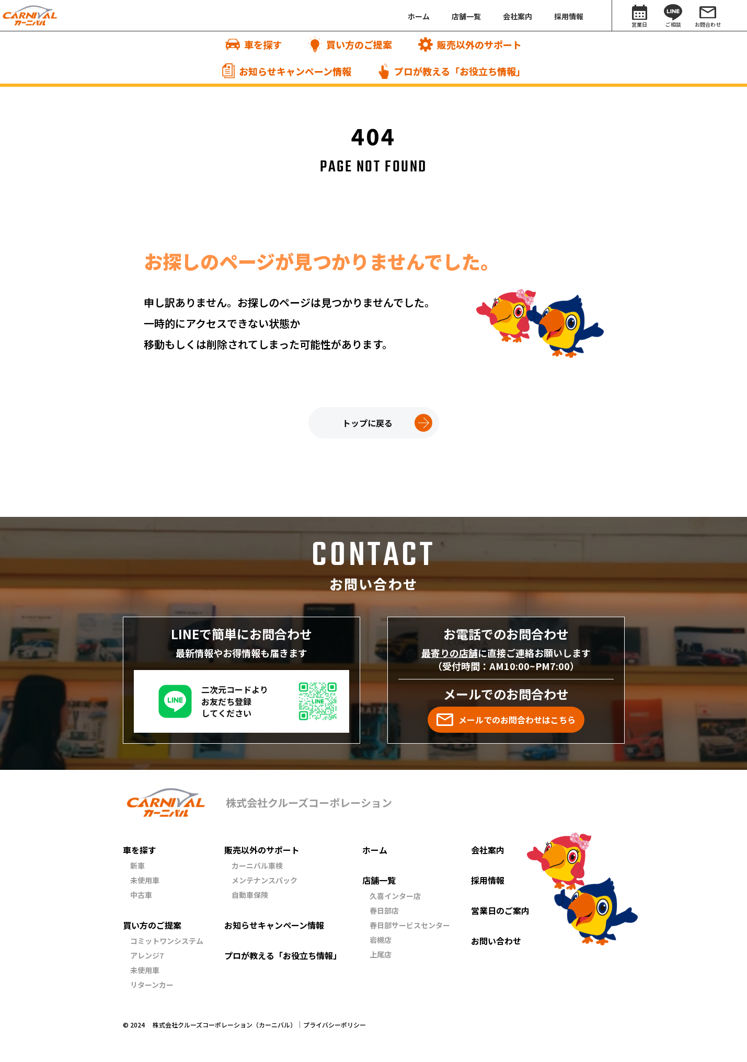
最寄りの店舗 (449, 653)
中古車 (141, 895)
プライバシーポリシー (334, 1025)
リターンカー (152, 984)
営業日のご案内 (500, 910)
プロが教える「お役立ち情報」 (282, 955)
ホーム (374, 850)
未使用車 (144, 880)
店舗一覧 (379, 880)
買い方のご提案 (152, 925)
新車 (137, 865)
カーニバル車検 (257, 865)
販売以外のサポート (262, 850)
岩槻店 (381, 939)
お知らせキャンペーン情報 (274, 925)
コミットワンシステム (166, 941)
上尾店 (381, 954)
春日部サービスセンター (410, 925)
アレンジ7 (147, 955)
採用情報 (487, 880)
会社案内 (487, 850)
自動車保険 (250, 895)
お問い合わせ (496, 940)
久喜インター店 (395, 896)
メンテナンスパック (264, 880)
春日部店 (384, 910)
